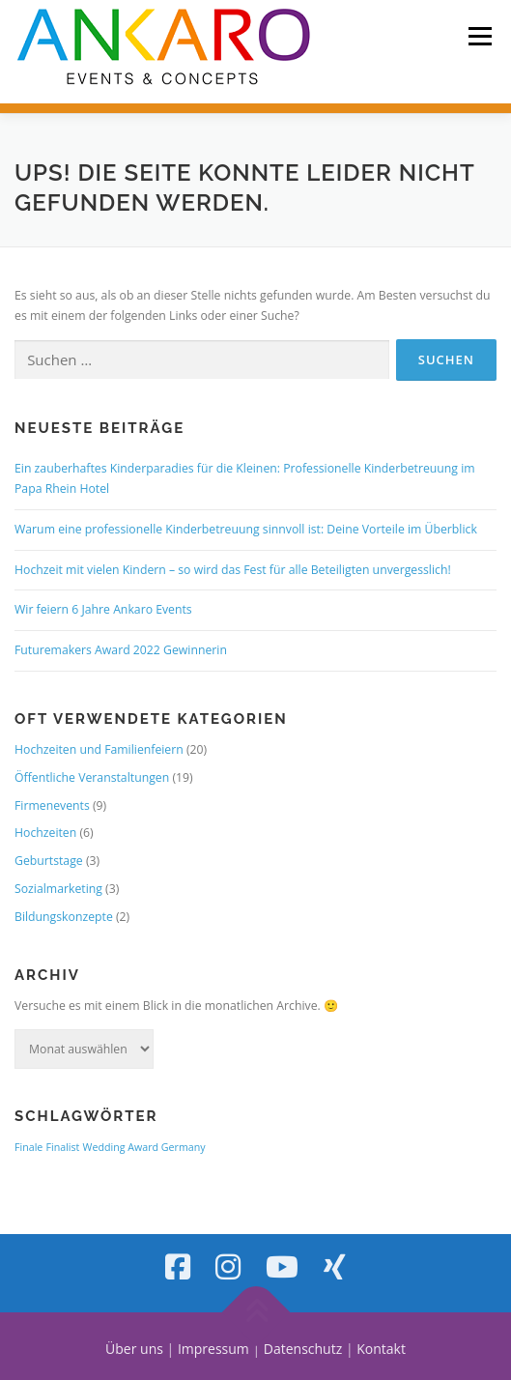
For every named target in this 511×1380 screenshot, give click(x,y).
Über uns (134, 1348)
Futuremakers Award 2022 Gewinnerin (120, 650)
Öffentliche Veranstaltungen (91, 777)
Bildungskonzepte (63, 916)
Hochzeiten (45, 832)
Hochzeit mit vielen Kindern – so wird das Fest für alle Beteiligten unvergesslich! (232, 569)
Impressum (213, 1348)
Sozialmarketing (58, 888)
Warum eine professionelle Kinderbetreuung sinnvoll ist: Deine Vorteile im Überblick (245, 529)
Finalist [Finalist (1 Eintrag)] (63, 1147)
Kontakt (381, 1348)
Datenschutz (303, 1348)
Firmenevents (52, 805)
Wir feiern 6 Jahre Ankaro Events (103, 609)
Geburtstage (48, 860)
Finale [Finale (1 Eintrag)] (28, 1147)
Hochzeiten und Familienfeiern (99, 749)
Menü (479, 36)
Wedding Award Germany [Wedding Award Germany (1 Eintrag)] (144, 1147)
